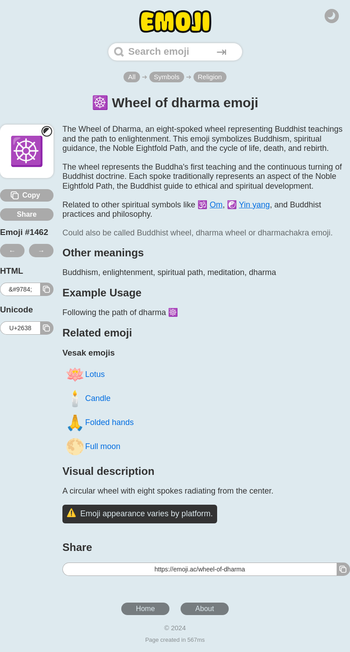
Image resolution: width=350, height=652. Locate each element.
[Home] (175, 21)
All (132, 77)
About (204, 608)
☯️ (248, 204)
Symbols (167, 77)
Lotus (85, 374)
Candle (88, 398)
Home (145, 608)
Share (27, 214)
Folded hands (99, 422)
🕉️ (210, 204)
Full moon (92, 446)
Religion (210, 77)
